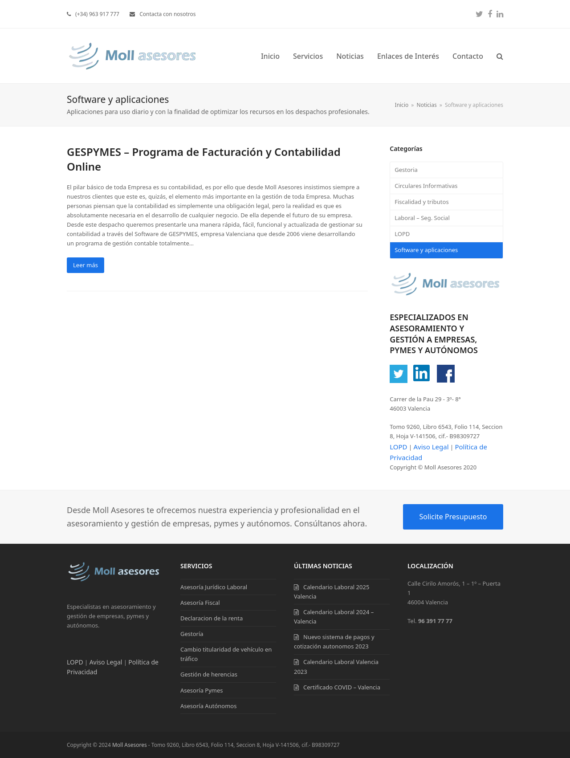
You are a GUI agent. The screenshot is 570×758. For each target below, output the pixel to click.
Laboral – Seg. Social (422, 218)
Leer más (85, 265)
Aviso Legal (430, 446)
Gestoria (406, 170)
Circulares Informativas (426, 186)
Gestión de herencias (208, 674)
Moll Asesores (129, 745)
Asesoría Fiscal (200, 603)
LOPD (402, 234)
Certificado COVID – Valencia (341, 687)
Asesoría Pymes (201, 690)
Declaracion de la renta (211, 618)
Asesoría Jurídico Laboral (213, 587)
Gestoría (192, 634)
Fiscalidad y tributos (421, 202)
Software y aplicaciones (426, 250)
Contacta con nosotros (167, 14)
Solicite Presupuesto (453, 517)
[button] (500, 56)
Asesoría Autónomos (208, 706)
